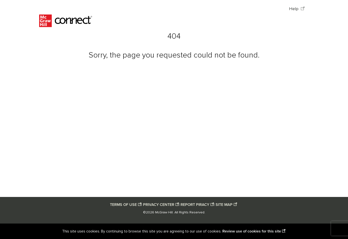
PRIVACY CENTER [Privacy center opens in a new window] (158, 204)
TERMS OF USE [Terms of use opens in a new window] (123, 204)
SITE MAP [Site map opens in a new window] (224, 204)
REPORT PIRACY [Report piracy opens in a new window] (195, 204)
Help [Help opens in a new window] (294, 9)
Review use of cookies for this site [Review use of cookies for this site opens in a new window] (251, 231)
